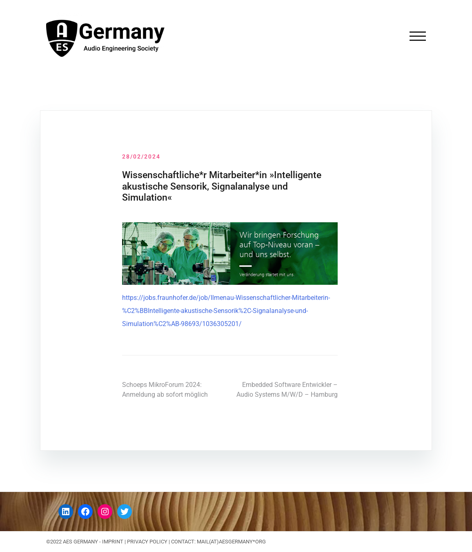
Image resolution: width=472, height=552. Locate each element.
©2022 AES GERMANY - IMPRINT (84, 542)
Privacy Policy (147, 542)
